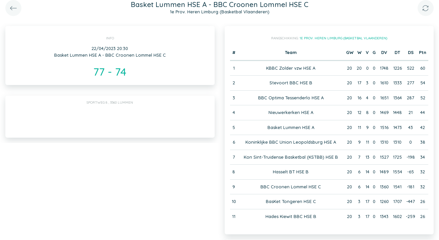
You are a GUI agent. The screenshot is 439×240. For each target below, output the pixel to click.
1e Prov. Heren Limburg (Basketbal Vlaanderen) (343, 38)
